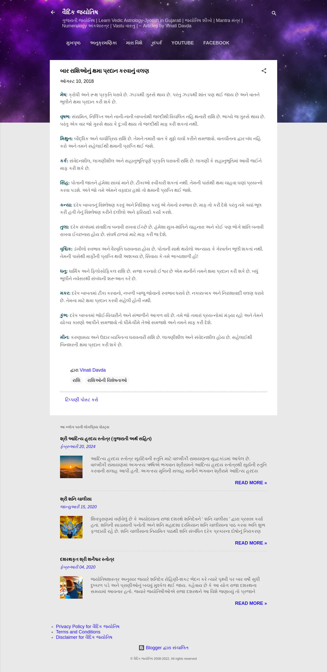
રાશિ (76, 380)
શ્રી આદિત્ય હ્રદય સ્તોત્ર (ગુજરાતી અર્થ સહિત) (106, 438)
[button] (264, 71)
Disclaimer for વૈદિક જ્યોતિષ (84, 637)
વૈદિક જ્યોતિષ (80, 12)
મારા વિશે (134, 42)
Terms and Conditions (78, 631)
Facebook (216, 42)
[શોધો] (274, 14)
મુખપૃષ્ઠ (73, 42)
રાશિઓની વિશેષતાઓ (107, 380)
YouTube (182, 42)
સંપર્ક (157, 42)
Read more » (251, 482)
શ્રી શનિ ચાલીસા (75, 499)
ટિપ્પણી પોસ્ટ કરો (81, 399)
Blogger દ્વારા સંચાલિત (163, 647)
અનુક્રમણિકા (103, 42)
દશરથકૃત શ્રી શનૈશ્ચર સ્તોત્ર (87, 559)
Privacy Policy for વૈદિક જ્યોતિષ (88, 626)
